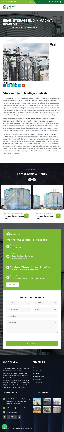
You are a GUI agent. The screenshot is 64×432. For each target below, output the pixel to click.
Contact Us (38, 382)
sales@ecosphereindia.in (18, 258)
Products (38, 371)
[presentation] (19, 338)
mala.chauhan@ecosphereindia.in (32, 2)
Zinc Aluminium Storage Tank (14, 217)
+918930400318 (11, 2)
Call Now (12, 285)
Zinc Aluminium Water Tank (45, 217)
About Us (38, 379)
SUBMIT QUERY (32, 343)
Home (5, 28)
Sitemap (37, 374)
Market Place (39, 376)
